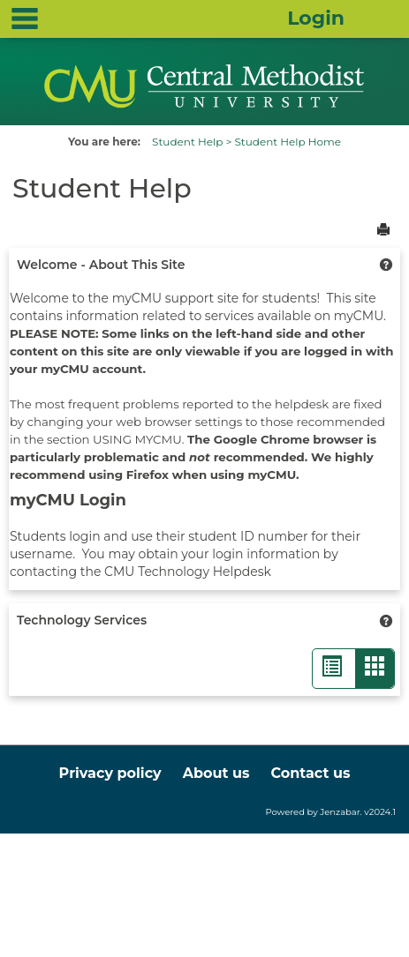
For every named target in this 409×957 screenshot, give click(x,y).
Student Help (187, 141)
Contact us (310, 773)
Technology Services (82, 620)
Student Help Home (287, 141)
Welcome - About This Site (101, 265)
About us (216, 773)
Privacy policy (110, 773)
